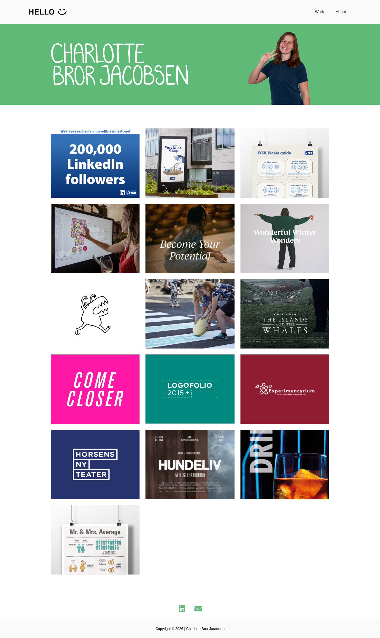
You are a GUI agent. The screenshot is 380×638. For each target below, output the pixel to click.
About (347, 11)
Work (331, 11)
